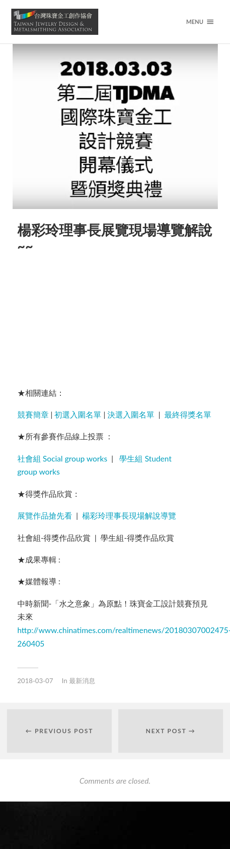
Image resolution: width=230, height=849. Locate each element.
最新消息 (82, 680)
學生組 (131, 458)
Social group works (75, 458)
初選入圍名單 (77, 414)
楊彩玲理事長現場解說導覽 (129, 515)
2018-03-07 (35, 680)
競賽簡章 (33, 414)
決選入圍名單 (130, 414)
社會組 (29, 458)
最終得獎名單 (187, 414)
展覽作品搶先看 (44, 515)
